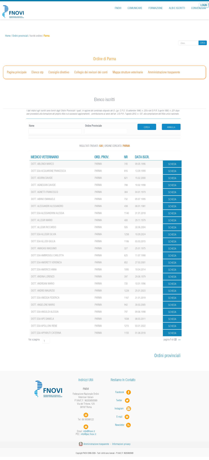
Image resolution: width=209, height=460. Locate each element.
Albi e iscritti (177, 8)
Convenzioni (198, 8)
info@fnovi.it (89, 431)
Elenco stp (37, 72)
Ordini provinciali (20, 35)
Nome (31, 125)
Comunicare (135, 8)
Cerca (202, 43)
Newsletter (123, 425)
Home (7, 35)
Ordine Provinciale (93, 125)
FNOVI (118, 8)
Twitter (123, 400)
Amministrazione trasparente (164, 72)
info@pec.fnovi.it (88, 434)
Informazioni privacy (121, 444)
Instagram (123, 408)
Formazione (156, 8)
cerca (147, 127)
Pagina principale (17, 72)
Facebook (120, 392)
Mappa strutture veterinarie (128, 72)
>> (179, 339)
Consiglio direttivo (58, 72)
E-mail (119, 416)
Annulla (171, 127)
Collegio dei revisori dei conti (91, 72)
